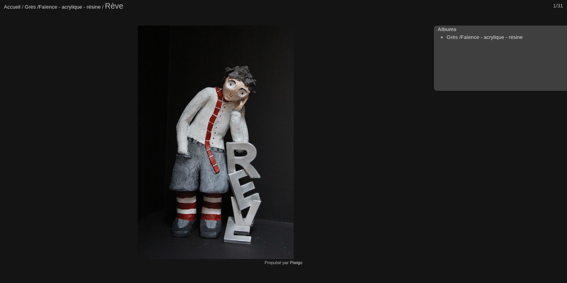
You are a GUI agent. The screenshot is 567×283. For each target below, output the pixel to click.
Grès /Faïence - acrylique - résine (63, 7)
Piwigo (296, 262)
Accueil (12, 7)
